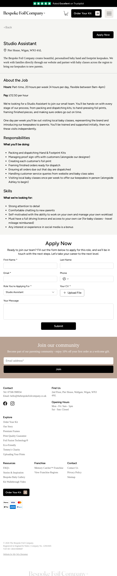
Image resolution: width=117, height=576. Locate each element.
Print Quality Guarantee (14, 435)
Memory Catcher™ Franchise (48, 467)
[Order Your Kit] (88, 13)
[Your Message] (58, 310)
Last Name (66, 259)
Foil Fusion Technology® (15, 440)
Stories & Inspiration (13, 472)
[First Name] (29, 265)
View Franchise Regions (46, 472)
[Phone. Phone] (90, 278)
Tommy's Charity (11, 449)
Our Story (8, 426)
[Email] (29, 278)
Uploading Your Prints (14, 454)
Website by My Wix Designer (15, 553)
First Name (10, 259)
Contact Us (72, 467)
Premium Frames (11, 430)
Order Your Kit (10, 421)
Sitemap (71, 476)
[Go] (49, 3)
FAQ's (6, 467)
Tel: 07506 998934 (12, 391)
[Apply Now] (103, 34)
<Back (7, 27)
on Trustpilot (77, 3)
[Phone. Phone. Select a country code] (65, 278)
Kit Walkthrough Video (14, 481)
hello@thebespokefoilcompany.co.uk (28, 395)
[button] (69, 13)
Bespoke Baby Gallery (14, 476)
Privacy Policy (74, 472)
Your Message (11, 300)
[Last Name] (85, 265)
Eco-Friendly (9, 444)
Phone (63, 272)
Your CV (65, 285)
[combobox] (30, 291)
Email (7, 272)
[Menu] (109, 13)
